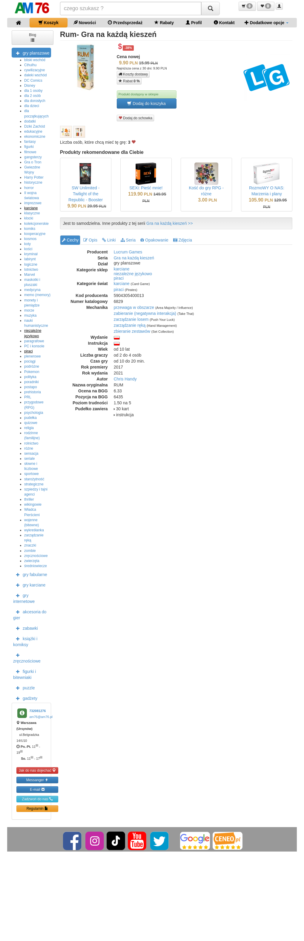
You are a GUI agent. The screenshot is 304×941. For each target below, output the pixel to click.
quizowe (30, 423)
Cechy (70, 240)
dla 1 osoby (33, 91)
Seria (128, 240)
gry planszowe (31, 52)
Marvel (29, 275)
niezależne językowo (133, 273)
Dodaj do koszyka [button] (146, 103)
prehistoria (32, 392)
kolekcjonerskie (36, 224)
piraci (28, 351)
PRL (27, 397)
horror (29, 188)
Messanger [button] (37, 780)
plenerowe (32, 356)
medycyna (32, 290)
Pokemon (31, 372)
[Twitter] (160, 840)
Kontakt (224, 22)
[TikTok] (116, 840)
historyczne (33, 182)
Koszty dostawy (133, 74)
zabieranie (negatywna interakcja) (145, 313)
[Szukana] (131, 8)
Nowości (84, 22)
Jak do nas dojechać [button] (37, 770)
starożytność (34, 479)
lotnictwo (31, 269)
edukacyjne (33, 131)
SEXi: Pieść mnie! (145, 187)
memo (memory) (37, 295)
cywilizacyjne (34, 70)
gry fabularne (30, 574)
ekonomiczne (34, 136)
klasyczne (32, 213)
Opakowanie (154, 240)
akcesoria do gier (29, 614)
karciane (31, 208)
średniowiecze (35, 566)
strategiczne (34, 484)
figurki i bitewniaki (24, 674)
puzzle (24, 687)
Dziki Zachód (34, 126)
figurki (29, 147)
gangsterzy (33, 157)
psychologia (33, 413)
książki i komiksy (25, 641)
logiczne (30, 264)
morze (29, 310)
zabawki (25, 628)
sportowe (31, 474)
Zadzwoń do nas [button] (37, 799)
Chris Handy (125, 379)
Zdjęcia (182, 240)
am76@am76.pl (41, 717)
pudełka (30, 418)
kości (28, 249)
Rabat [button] (129, 81)
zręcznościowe (36, 556)
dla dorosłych (34, 101)
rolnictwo (31, 443)
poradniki (31, 382)
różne (28, 448)
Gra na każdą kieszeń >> (169, 223)
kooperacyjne (34, 234)
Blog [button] (32, 37)
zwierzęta (31, 561)
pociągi (30, 361)
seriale (29, 458)
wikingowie (33, 504)
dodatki (30, 121)
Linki (109, 240)
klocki (28, 218)
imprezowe (33, 203)
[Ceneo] (227, 840)
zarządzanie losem (131, 319)
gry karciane (29, 584)
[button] (247, 6)
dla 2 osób (32, 96)
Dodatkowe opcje (266, 22)
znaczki (30, 545)
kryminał (31, 254)
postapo (30, 387)
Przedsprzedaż (125, 22)
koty (27, 244)
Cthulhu (30, 65)
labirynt (30, 259)
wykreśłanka (34, 530)
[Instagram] (95, 840)
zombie (30, 551)
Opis (90, 240)
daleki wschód (35, 75)
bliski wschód (34, 60)
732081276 (37, 711)
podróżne (31, 366)
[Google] (195, 840)
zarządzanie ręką (130, 325)
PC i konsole (34, 346)
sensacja (31, 453)
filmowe (30, 152)
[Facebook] (73, 840)
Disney (29, 85)
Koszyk (49, 22)
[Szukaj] (210, 8)
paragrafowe (34, 341)
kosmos (30, 239)
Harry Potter (34, 177)
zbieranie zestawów (132, 331)
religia (29, 428)
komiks (29, 229)
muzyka (30, 315)
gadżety (25, 698)
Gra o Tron (32, 162)
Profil (194, 22)
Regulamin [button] (37, 808)
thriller (29, 499)
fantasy (30, 142)
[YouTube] (137, 840)
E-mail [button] (37, 789)
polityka (30, 377)
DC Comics (33, 80)
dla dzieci (31, 106)
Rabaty (164, 22)
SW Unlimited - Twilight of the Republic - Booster (85, 193)
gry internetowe (24, 598)
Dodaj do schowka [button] (135, 118)
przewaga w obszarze (134, 307)
